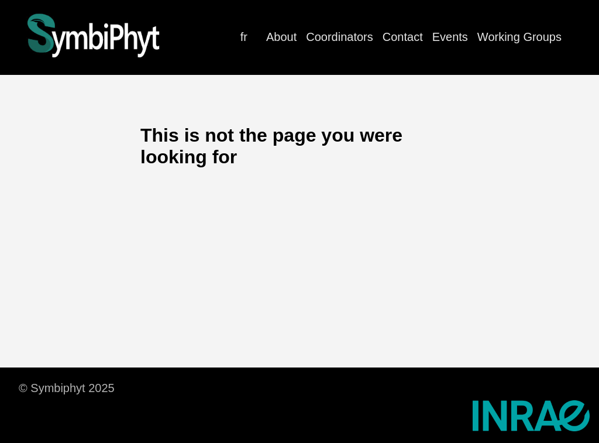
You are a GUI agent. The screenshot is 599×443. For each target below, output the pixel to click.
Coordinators (339, 36)
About (281, 36)
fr (243, 36)
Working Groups (519, 36)
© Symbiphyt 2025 (67, 388)
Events (450, 36)
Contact (403, 36)
